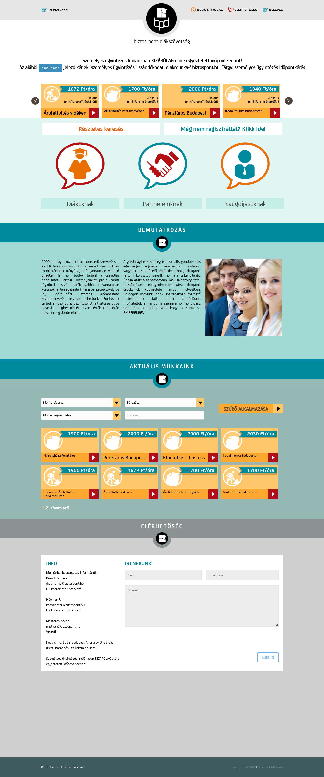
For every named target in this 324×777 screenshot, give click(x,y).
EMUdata (276, 767)
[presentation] (162, 640)
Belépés (276, 9)
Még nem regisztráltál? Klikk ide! (223, 128)
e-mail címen (50, 68)
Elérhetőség (245, 9)
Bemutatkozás (210, 9)
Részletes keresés (101, 128)
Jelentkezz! (58, 10)
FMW (251, 767)
